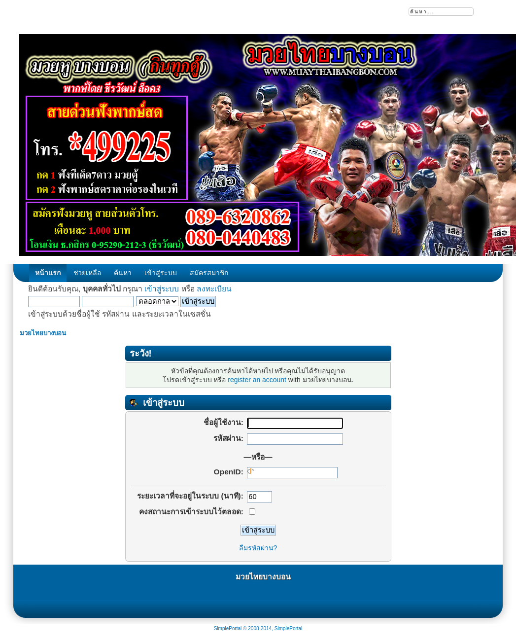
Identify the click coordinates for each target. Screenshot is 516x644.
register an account (257, 380)
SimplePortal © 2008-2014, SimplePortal (258, 628)
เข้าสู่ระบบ (161, 289)
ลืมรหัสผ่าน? (258, 548)
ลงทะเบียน (214, 289)
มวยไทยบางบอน (263, 576)
